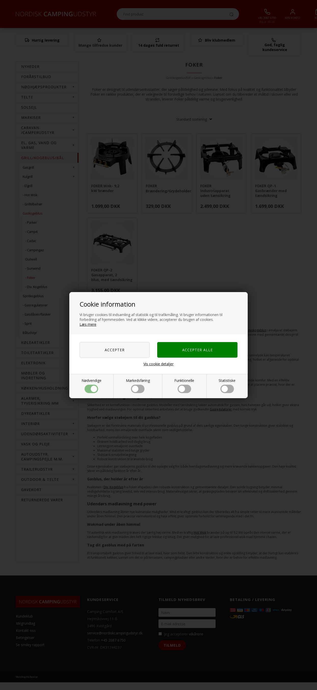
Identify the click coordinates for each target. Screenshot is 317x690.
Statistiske (227, 385)
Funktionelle (184, 385)
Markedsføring (138, 385)
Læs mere (88, 324)
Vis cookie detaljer (158, 363)
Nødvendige (91, 385)
